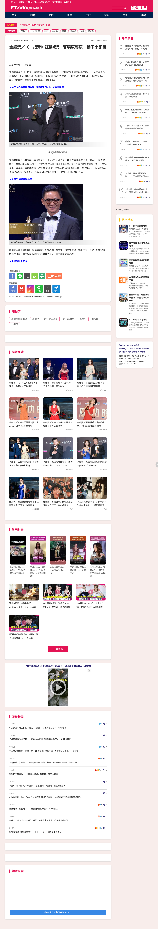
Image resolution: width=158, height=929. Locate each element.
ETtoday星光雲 (26, 8)
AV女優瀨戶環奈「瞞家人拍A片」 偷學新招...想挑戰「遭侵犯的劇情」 (58, 607)
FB (141, 8)
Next (103, 552)
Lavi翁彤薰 (35, 31)
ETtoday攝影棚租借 (138, 319)
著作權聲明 (132, 351)
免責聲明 (141, 351)
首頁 (14, 15)
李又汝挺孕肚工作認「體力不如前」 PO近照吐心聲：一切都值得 (37, 727)
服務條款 (145, 348)
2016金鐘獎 (68, 319)
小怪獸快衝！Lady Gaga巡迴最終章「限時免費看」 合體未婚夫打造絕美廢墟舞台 (45, 797)
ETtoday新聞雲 (17, 2)
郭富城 (73, 31)
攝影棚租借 (57, 2)
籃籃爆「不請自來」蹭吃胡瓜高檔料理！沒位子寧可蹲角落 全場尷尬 (58, 505)
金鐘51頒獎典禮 (19, 319)
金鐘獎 (35, 319)
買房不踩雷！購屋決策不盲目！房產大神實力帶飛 (139, 297)
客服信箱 (137, 348)
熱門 (51, 15)
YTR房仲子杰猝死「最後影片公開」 (36, 25)
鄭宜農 (91, 31)
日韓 (88, 15)
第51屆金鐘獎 (51, 319)
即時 (32, 15)
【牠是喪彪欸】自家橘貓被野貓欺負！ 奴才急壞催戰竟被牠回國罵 (58, 666)
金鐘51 (83, 319)
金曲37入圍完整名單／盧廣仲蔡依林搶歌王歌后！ (137, 127)
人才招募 (129, 345)
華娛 (106, 15)
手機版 (29, 2)
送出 (125, 7)
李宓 (46, 31)
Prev (13, 552)
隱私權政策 (122, 351)
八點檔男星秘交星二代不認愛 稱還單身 (137, 95)
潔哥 (64, 31)
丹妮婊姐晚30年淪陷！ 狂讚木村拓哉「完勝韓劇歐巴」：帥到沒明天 (40, 739)
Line (137, 8)
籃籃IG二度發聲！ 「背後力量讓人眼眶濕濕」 (136, 143)
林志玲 (55, 31)
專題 (143, 15)
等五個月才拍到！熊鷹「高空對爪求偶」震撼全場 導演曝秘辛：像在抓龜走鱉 (43, 750)
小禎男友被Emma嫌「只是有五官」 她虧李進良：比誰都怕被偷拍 (90, 607)
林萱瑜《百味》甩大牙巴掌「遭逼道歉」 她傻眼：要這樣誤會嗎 (37, 785)
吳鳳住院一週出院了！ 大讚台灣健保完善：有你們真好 (34, 808)
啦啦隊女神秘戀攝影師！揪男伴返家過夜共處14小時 (137, 79)
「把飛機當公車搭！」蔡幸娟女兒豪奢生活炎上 (137, 63)
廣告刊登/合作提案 (125, 348)
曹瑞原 (95, 319)
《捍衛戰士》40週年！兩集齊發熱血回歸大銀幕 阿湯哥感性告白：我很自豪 (43, 762)
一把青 (14, 324)
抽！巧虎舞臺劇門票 (138, 225)
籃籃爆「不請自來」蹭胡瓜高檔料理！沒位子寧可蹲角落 (137, 47)
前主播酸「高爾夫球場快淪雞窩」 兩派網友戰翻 (137, 159)
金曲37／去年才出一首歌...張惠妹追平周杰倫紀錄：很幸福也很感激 (38, 820)
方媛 (82, 31)
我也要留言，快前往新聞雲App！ (58, 912)
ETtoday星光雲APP (42, 2)
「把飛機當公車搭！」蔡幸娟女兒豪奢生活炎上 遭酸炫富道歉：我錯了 (92, 505)
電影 (125, 15)
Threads (133, 8)
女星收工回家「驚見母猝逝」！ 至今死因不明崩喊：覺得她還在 (136, 175)
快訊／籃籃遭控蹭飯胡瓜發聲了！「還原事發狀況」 (137, 111)
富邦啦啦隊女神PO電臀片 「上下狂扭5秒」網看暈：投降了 (35, 831)
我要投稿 (121, 345)
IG (145, 8)
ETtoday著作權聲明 (51, 296)
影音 (69, 15)
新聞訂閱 (67, 2)
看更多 (59, 649)
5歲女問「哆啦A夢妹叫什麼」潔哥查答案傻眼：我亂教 (137, 191)
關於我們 (137, 345)
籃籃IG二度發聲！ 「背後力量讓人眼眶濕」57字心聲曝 (33, 774)
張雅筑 (24, 31)
